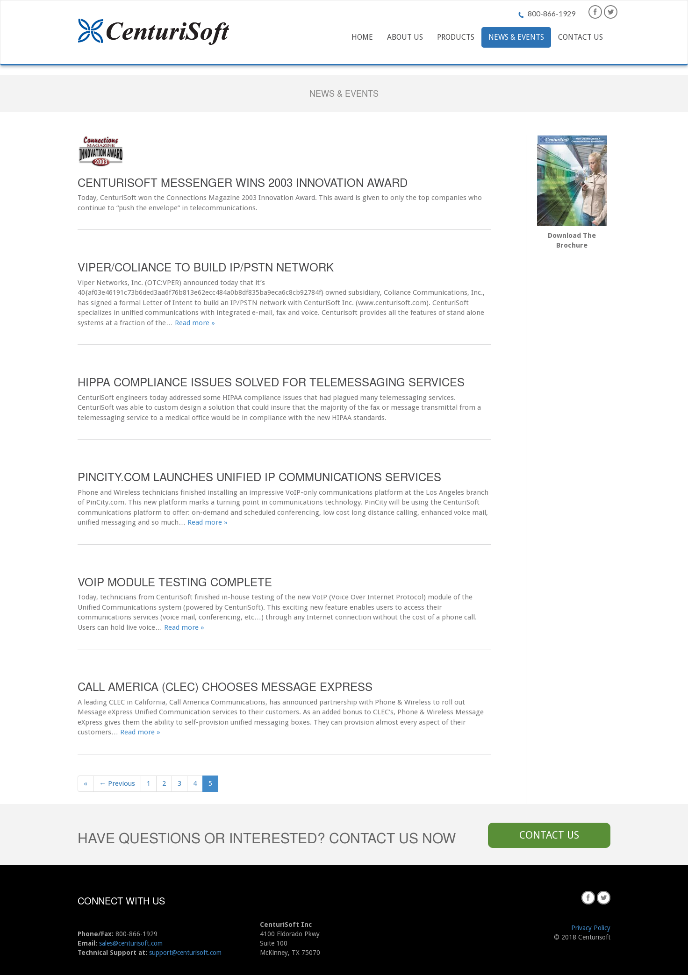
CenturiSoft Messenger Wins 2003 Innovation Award (243, 182)
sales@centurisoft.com (131, 943)
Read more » (195, 323)
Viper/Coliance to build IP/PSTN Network (206, 266)
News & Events (516, 37)
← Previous (117, 783)
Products (455, 37)
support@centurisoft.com (185, 952)
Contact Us (580, 37)
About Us (405, 37)
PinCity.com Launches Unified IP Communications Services (259, 476)
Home (362, 37)
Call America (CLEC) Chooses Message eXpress (225, 686)
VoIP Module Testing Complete (175, 581)
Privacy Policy (590, 928)
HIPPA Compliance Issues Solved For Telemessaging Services (271, 381)
